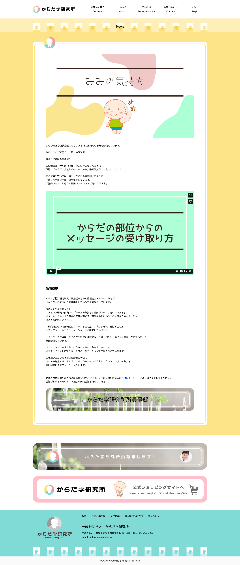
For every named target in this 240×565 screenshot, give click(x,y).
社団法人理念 (97, 9)
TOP (84, 516)
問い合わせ (153, 516)
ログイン (195, 9)
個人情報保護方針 (134, 516)
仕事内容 (122, 9)
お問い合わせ (171, 9)
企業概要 (115, 516)
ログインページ (134, 377)
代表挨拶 (146, 9)
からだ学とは (98, 516)
